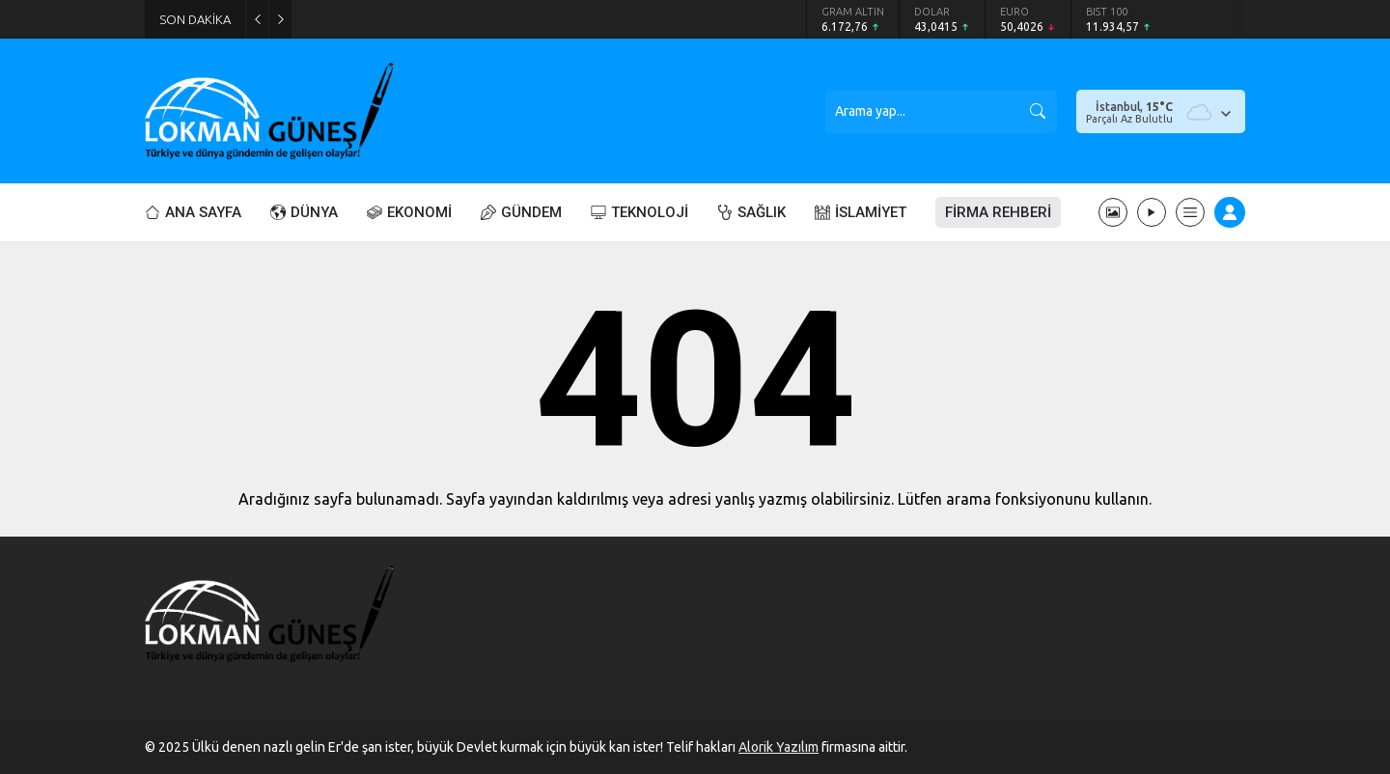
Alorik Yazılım (778, 747)
